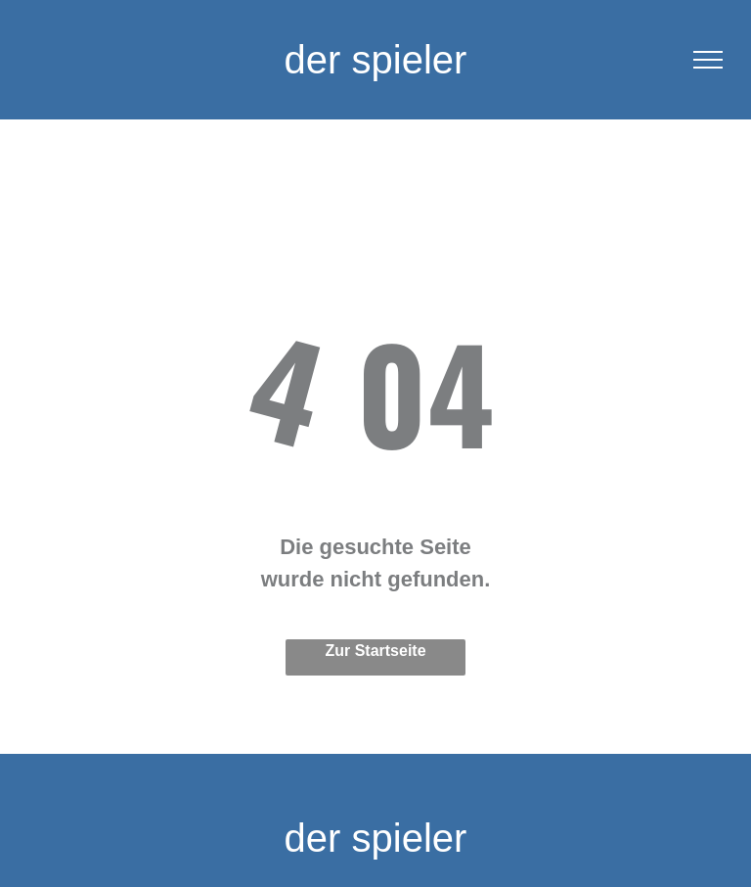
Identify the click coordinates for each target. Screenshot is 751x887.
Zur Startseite (375, 650)
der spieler (376, 59)
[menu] (708, 59)
